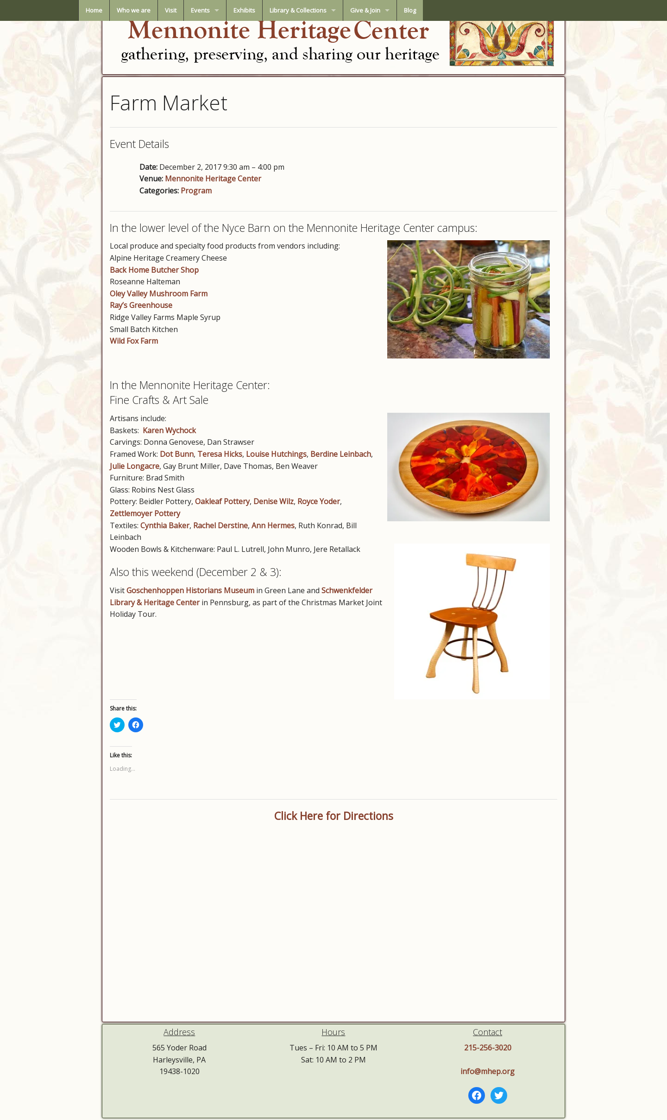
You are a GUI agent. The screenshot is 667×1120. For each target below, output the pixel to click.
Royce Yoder (318, 501)
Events (283, 10)
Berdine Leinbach (340, 454)
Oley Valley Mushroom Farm (159, 293)
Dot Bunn (177, 454)
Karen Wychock (169, 430)
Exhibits (327, 10)
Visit (253, 10)
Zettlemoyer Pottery (145, 513)
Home (177, 10)
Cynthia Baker (164, 525)
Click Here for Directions (333, 815)
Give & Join (448, 10)
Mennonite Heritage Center (213, 178)
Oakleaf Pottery (222, 501)
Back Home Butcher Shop (154, 270)
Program (196, 191)
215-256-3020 (487, 1048)
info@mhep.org (487, 1071)
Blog (493, 10)
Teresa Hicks (219, 454)
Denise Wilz (273, 501)
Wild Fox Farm (134, 341)
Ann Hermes (273, 525)
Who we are (216, 10)
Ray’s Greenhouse (141, 305)
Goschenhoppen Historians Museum (190, 590)
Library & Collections (380, 10)
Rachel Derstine (220, 525)
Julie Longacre (134, 466)
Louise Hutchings (276, 454)
